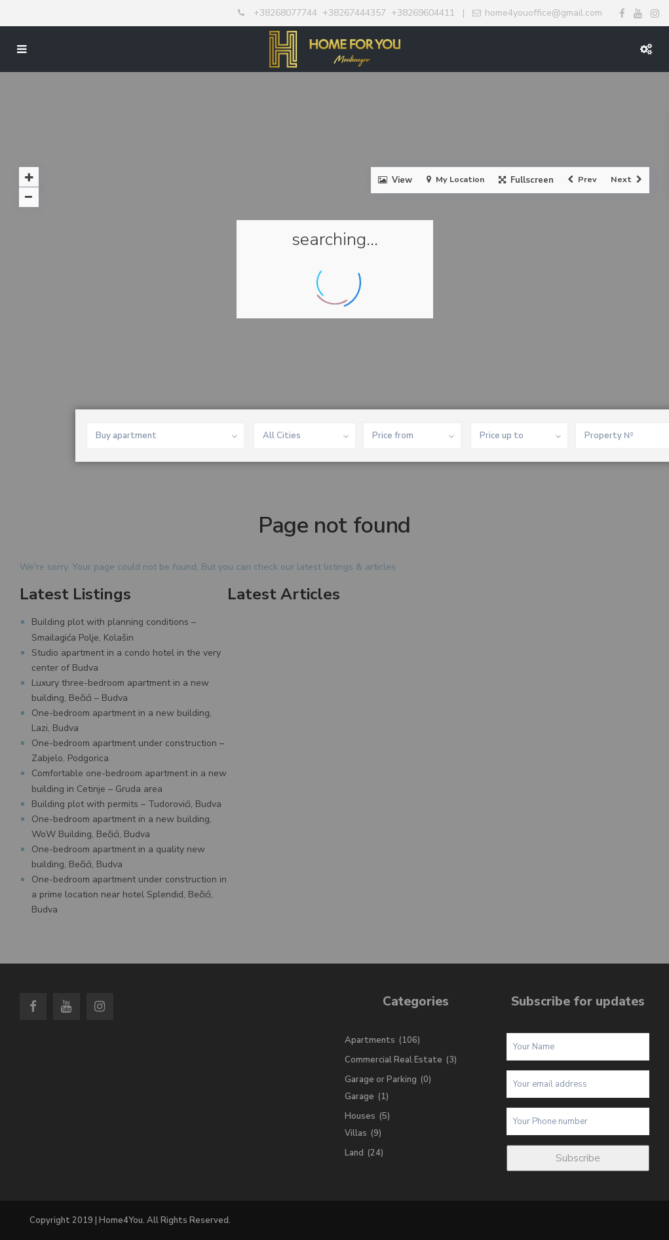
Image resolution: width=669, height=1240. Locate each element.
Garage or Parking (381, 1079)
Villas (356, 1133)
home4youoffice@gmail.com (543, 13)
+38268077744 (285, 13)
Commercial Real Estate (393, 1060)
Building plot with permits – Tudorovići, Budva (126, 804)
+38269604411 (423, 13)
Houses (360, 1116)
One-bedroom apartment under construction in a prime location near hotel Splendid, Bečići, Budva (129, 894)
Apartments (370, 1040)
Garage (359, 1096)
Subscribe (578, 1158)
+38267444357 (354, 13)
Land (354, 1153)
